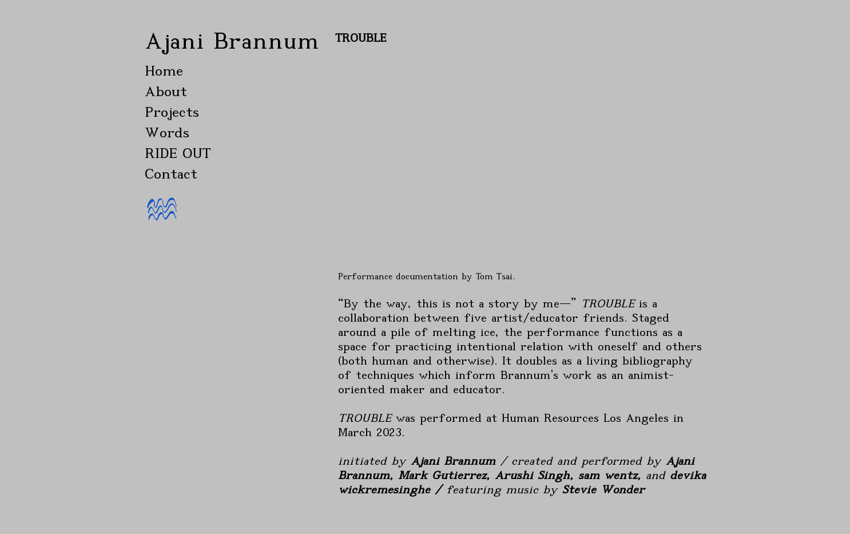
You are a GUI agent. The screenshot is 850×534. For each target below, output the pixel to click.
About (166, 91)
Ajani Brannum (232, 41)
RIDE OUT (178, 153)
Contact (171, 174)
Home (164, 71)
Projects (172, 112)
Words (167, 132)
